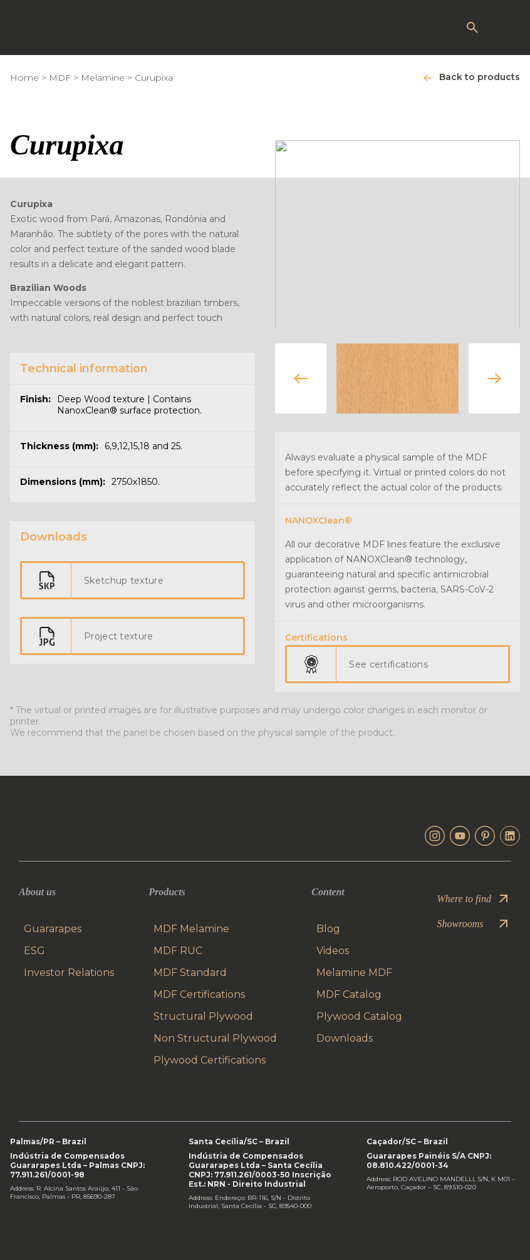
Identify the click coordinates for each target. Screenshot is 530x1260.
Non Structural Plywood (215, 1038)
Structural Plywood (203, 1016)
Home (24, 77)
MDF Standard (190, 972)
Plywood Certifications (209, 1060)
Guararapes (52, 929)
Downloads (344, 1038)
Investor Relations (69, 972)
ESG (34, 951)
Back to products (479, 77)
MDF (60, 77)
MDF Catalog (349, 994)
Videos (332, 951)
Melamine (103, 77)
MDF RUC (177, 951)
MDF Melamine (191, 929)
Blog (328, 929)
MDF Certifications (199, 994)
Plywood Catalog (359, 1016)
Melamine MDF (354, 972)
